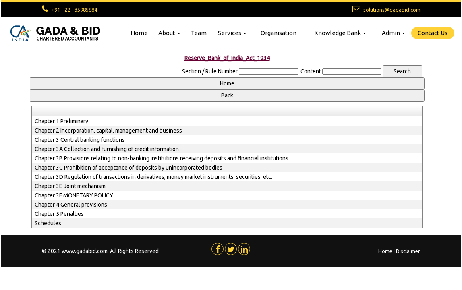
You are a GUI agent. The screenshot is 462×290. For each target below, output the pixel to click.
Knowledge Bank (340, 32)
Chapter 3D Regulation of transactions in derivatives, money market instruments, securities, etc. (153, 177)
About (169, 32)
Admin (393, 32)
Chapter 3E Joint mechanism (70, 186)
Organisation (278, 32)
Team (199, 32)
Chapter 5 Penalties (59, 214)
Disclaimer (408, 251)
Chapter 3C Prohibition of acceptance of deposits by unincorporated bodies (128, 167)
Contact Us (432, 32)
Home (139, 32)
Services (232, 32)
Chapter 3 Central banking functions (80, 140)
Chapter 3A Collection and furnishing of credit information (107, 149)
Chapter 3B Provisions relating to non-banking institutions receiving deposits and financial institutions (161, 158)
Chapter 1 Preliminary (61, 121)
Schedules (48, 223)
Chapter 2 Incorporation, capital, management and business (108, 130)
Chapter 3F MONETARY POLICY (74, 195)
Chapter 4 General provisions (71, 204)
